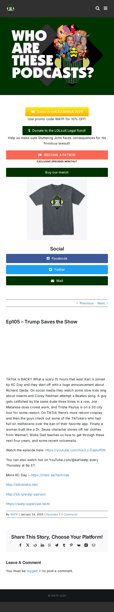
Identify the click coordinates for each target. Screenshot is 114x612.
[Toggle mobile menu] (106, 8)
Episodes (52, 514)
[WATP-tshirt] (57, 181)
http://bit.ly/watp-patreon (26, 494)
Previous (86, 303)
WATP (14, 514)
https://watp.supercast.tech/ (28, 504)
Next (101, 303)
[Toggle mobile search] (98, 8)
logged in (34, 571)
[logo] (57, 23)
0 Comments (69, 514)
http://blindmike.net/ (22, 485)
